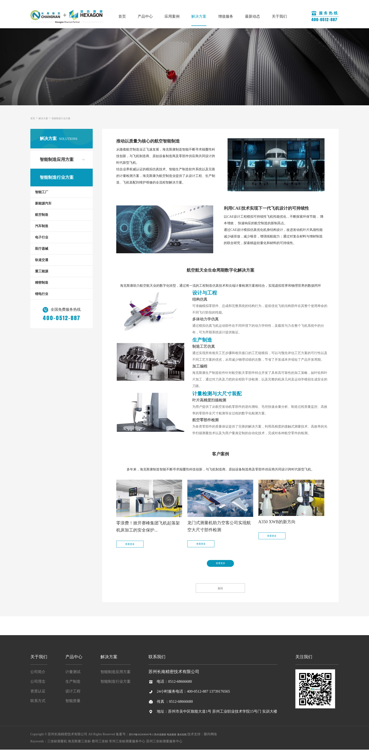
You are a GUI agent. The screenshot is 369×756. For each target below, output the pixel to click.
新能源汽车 (43, 203)
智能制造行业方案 (70, 118)
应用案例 (172, 16)
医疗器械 (41, 248)
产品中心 (145, 16)
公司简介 (37, 678)
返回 (220, 593)
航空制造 (41, 215)
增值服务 (225, 16)
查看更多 (135, 547)
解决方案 (198, 16)
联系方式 (37, 707)
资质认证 (37, 697)
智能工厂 (41, 192)
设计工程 (72, 697)
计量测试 (72, 678)
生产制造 (72, 688)
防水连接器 (172, 740)
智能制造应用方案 (57, 159)
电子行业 (41, 237)
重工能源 (41, 271)
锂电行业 (41, 294)
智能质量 (72, 707)
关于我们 (279, 16)
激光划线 (202, 740)
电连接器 (187, 740)
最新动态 (252, 16)
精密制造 (41, 282)
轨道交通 (41, 260)
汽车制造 (41, 226)
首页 (122, 16)
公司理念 (37, 688)
